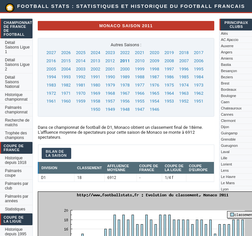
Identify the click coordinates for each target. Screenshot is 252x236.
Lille (224, 158)
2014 (80, 60)
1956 (125, 101)
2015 (66, 60)
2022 (125, 52)
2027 (51, 52)
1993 (66, 76)
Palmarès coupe (13, 173)
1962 (198, 93)
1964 (169, 93)
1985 (184, 76)
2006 (198, 60)
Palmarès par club (16, 185)
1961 (51, 101)
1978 (125, 85)
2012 (110, 60)
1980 (95, 85)
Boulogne (228, 96)
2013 (95, 60)
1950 (95, 109)
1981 (80, 85)
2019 (169, 52)
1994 (51, 76)
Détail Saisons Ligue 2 (17, 64)
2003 (80, 69)
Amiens (227, 58)
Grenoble (228, 139)
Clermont (228, 121)
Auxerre (227, 46)
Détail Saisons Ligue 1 (17, 47)
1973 (198, 85)
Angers (226, 52)
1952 (184, 101)
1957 (110, 101)
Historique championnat (16, 97)
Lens (225, 170)
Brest (225, 83)
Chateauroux (231, 108)
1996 (184, 69)
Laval (225, 152)
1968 (110, 93)
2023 (110, 52)
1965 (154, 93)
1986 (169, 76)
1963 (184, 93)
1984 (198, 76)
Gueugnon (229, 146)
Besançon (229, 71)
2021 (139, 52)
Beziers (227, 77)
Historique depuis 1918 (15, 160)
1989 (125, 76)
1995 (198, 69)
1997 (169, 69)
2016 (51, 60)
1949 (110, 109)
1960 (66, 101)
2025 (80, 52)
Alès (224, 33)
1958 (95, 101)
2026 (66, 52)
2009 (154, 60)
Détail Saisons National (12, 82)
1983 (51, 85)
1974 (184, 85)
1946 (154, 109)
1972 (51, 93)
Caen (225, 102)
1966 (139, 93)
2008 (169, 60)
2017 (198, 52)
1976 (154, 85)
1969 (95, 93)
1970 (80, 93)
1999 (139, 69)
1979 (110, 85)
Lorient (226, 164)
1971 (66, 93)
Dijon (225, 127)
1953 (169, 101)
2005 (51, 69)
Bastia (226, 65)
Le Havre (228, 177)
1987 (154, 76)
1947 (139, 109)
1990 (110, 76)
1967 (125, 93)
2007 (184, 60)
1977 (139, 85)
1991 (95, 76)
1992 (80, 76)
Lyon (224, 189)
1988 (139, 76)
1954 (154, 101)
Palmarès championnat (16, 109)
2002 (95, 69)
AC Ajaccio (229, 40)
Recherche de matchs (17, 122)
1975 (169, 85)
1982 (66, 85)
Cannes (227, 114)
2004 (66, 69)
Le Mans (228, 183)
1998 (154, 69)
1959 (80, 101)
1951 (198, 101)
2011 (125, 60)
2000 (125, 69)
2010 (139, 60)
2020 (154, 52)
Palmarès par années (16, 198)
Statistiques (15, 209)
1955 (139, 101)
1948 (125, 109)
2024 (95, 52)
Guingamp (229, 133)
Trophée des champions (16, 135)
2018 (184, 52)
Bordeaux (228, 89)
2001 (110, 69)
